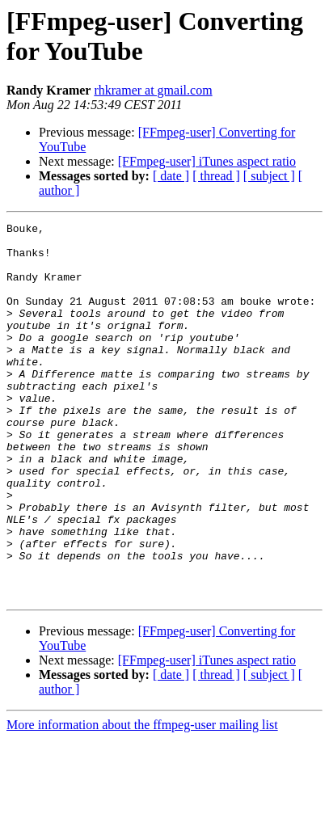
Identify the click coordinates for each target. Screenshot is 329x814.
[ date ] (171, 176)
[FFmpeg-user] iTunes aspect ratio (207, 161)
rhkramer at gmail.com (153, 90)
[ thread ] (216, 176)
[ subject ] (269, 176)
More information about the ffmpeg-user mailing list (142, 800)
